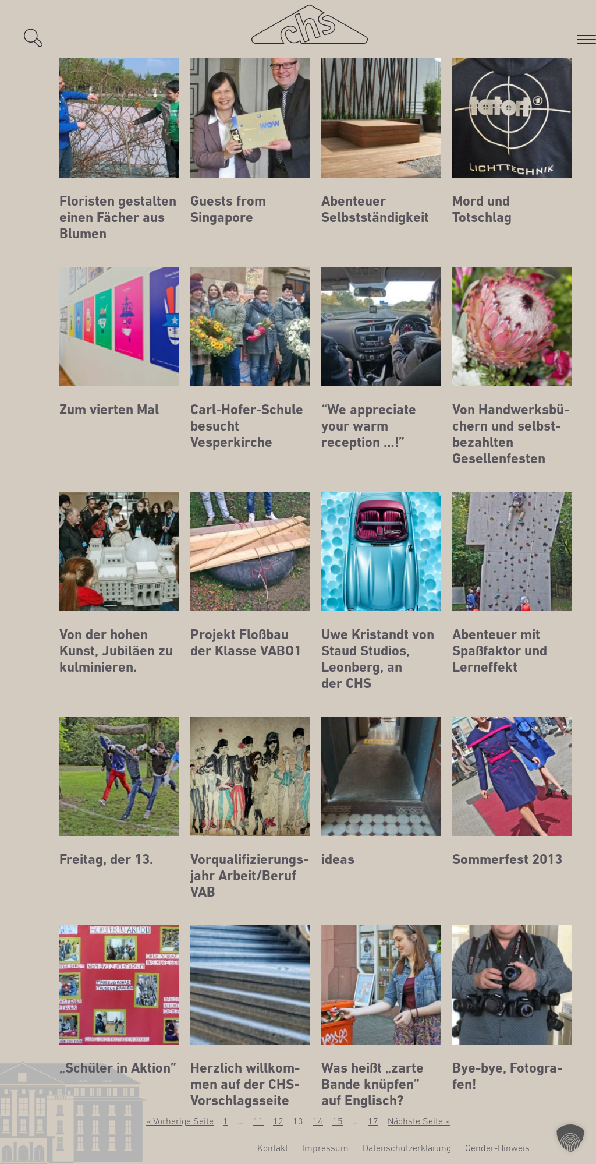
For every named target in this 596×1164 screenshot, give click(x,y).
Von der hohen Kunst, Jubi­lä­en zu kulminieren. (116, 650)
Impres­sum (325, 1147)
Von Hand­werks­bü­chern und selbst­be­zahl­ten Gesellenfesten (510, 434)
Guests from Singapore (228, 209)
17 (373, 1121)
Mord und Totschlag (482, 209)
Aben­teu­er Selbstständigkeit (375, 209)
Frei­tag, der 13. (106, 859)
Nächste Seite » (419, 1121)
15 (337, 1121)
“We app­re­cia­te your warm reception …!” (368, 425)
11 (258, 1121)
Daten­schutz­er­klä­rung (407, 1147)
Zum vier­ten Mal (109, 409)
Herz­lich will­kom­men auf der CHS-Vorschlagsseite (245, 1084)
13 (298, 1121)
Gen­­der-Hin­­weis (497, 1147)
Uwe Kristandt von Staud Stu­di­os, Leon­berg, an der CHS (377, 659)
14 (318, 1121)
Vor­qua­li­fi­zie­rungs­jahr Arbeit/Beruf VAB (249, 875)
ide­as (337, 859)
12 (278, 1121)
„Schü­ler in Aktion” (117, 1068)
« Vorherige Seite (180, 1121)
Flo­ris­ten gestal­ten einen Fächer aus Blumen (117, 217)
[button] (570, 1138)
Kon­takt (272, 1147)
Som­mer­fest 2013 (507, 859)
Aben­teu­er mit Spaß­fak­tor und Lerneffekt (499, 650)
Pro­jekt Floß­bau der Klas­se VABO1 (245, 642)
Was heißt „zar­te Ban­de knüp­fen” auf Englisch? (372, 1084)
